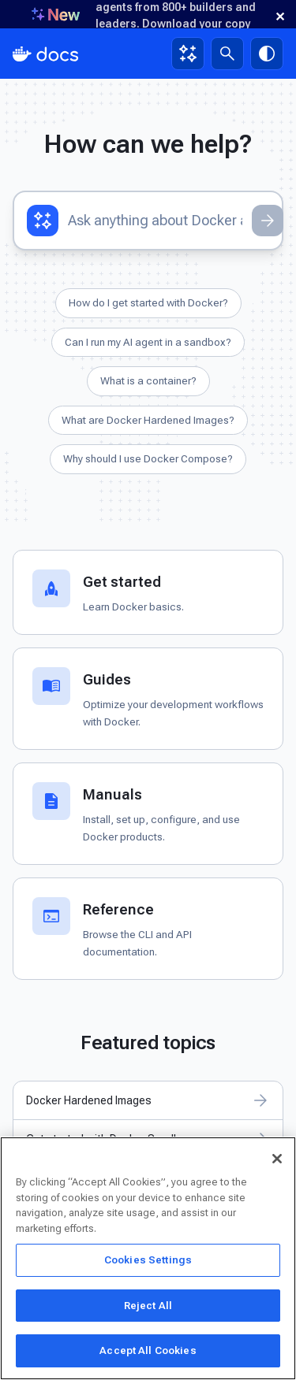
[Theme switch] (266, 53)
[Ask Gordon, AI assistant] (187, 53)
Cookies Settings (148, 1260)
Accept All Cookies (147, 1350)
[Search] (227, 53)
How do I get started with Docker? (148, 302)
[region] (148, 1258)
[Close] (277, 1158)
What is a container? (148, 380)
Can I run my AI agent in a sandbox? (148, 342)
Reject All (148, 1305)
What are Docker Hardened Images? (148, 420)
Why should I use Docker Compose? (148, 458)
